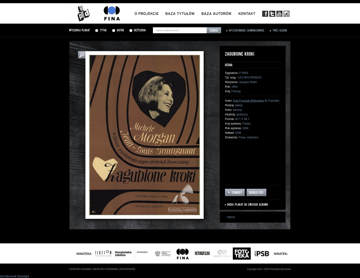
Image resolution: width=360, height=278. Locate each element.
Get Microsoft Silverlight (14, 276)
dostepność (127, 269)
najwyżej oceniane (105, 269)
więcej (231, 217)
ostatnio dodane (80, 269)
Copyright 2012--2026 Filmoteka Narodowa (269, 269)
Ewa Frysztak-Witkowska (248, 100)
